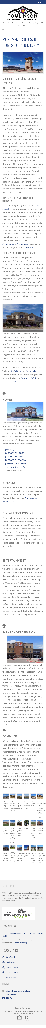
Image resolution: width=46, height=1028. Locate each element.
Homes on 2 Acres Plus (15, 467)
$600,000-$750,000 (14, 453)
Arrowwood (8, 244)
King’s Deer (15, 371)
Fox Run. (30, 247)
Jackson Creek (9, 381)
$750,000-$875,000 (14, 456)
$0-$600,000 (11, 449)
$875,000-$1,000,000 (15, 460)
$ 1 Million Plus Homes (15, 463)
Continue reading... (21, 943)
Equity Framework (25, 1008)
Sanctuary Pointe (29, 378)
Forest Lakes (31, 371)
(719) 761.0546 (10, 995)
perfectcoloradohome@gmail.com (17, 991)
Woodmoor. (23, 244)
